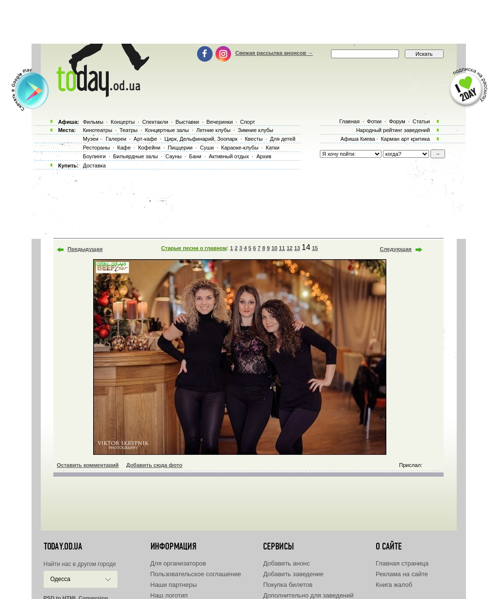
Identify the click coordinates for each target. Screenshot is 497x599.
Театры (128, 130)
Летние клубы (213, 130)
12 (289, 248)
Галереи (116, 139)
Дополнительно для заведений (308, 595)
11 (282, 248)
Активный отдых (229, 156)
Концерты (123, 122)
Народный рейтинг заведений (393, 130)
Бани (195, 156)
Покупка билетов (288, 584)
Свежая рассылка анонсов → (274, 53)
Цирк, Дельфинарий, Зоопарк (201, 139)
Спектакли (155, 122)
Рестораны (96, 147)
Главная (349, 121)
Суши (207, 147)
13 (297, 248)
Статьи (421, 121)
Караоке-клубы (240, 147)
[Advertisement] (248, 22)
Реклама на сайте (402, 574)
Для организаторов (178, 563)
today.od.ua (63, 546)
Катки (272, 147)
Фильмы (93, 122)
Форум (397, 121)
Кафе (124, 147)
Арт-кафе (145, 139)
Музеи (91, 139)
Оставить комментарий (88, 465)
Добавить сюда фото (154, 465)
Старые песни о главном (194, 248)
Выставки (187, 122)
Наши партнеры (173, 584)
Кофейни (149, 147)
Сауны (174, 156)
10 (274, 248)
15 (315, 248)
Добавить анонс (286, 563)
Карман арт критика (405, 139)
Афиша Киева (357, 139)
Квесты (254, 139)
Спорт (247, 122)
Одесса (60, 579)
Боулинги (94, 156)
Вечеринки (219, 122)
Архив (263, 156)
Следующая (396, 249)
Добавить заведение (293, 574)
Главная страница (402, 563)
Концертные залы (167, 130)
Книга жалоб (394, 584)
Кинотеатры (97, 130)
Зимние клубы (255, 130)
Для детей (282, 139)
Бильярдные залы (135, 156)
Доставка (94, 165)
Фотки (374, 121)
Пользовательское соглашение (195, 574)
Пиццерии (180, 147)
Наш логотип (169, 595)
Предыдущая (84, 249)
